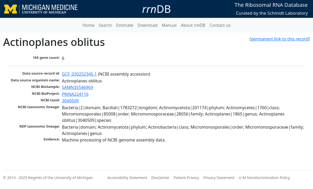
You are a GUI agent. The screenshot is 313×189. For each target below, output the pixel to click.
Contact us (219, 25)
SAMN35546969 (77, 87)
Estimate (124, 25)
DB (156, 9)
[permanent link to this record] (279, 39)
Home (89, 25)
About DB (193, 25)
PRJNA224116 (75, 94)
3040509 (70, 101)
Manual (169, 25)
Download (147, 25)
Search (105, 25)
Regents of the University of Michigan (60, 177)
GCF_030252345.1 (79, 74)
